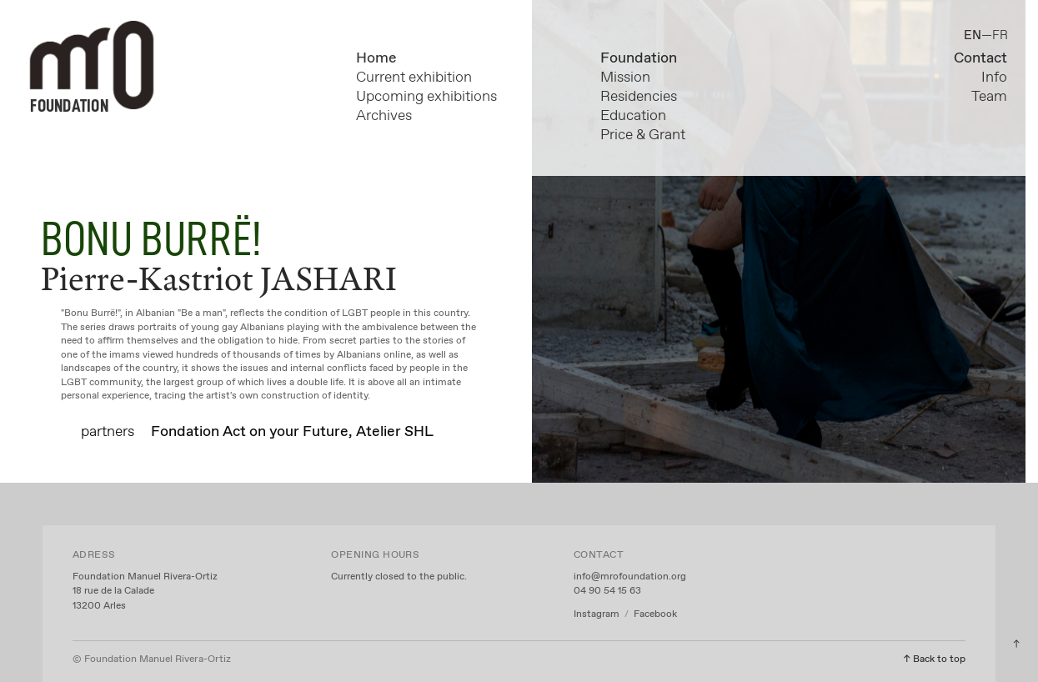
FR (1000, 36)
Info (994, 78)
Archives (384, 116)
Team (989, 97)
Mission (625, 78)
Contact (980, 58)
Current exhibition (414, 78)
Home (376, 58)
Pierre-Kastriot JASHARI (219, 278)
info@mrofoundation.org (630, 577)
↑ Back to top (934, 659)
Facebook (655, 614)
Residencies (638, 97)
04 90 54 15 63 (607, 591)
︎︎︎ (1016, 644)
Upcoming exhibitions (426, 97)
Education (633, 116)
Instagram (598, 614)
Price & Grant (642, 135)
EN (972, 36)
